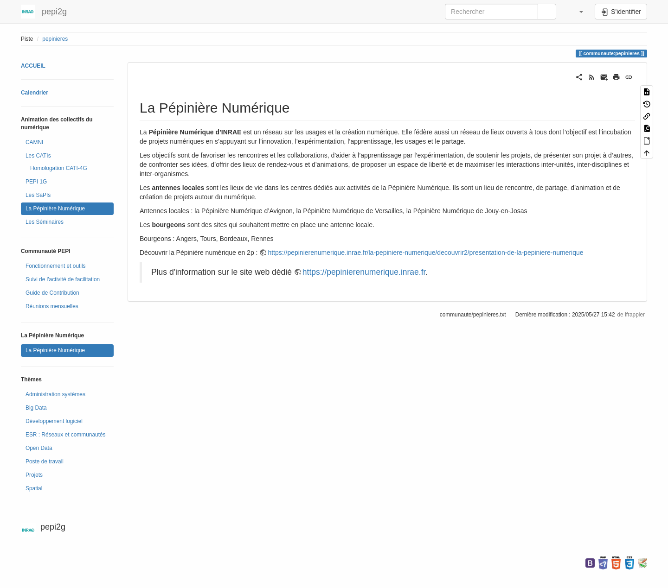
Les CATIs (38, 155)
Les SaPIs (38, 195)
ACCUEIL (33, 66)
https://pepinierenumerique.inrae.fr (364, 272)
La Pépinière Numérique (55, 208)
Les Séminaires (45, 222)
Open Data (39, 448)
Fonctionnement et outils (56, 266)
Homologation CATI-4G (58, 168)
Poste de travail (45, 461)
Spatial (34, 488)
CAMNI (34, 142)
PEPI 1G (36, 181)
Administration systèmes (55, 394)
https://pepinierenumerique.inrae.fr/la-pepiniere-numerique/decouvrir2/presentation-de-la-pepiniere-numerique (425, 252)
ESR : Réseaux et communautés (66, 434)
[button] (576, 11)
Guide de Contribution (52, 293)
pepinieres (55, 39)
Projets (34, 475)
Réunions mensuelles (52, 306)
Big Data (36, 408)
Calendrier (34, 92)
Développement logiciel (54, 421)
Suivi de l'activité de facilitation (63, 279)
